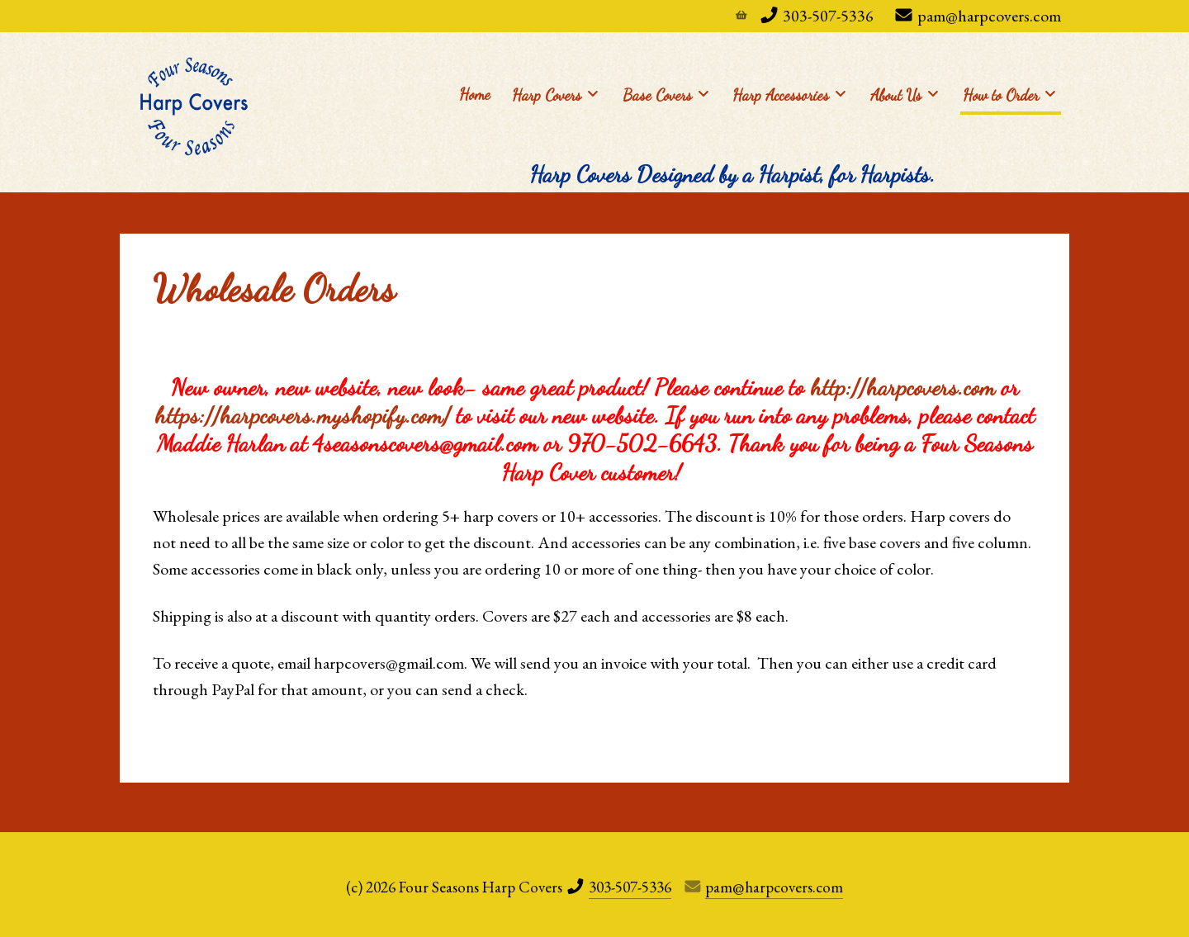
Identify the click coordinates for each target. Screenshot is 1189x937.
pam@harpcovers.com (989, 15)
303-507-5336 (828, 15)
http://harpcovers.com (902, 387)
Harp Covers (555, 94)
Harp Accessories (789, 94)
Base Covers (665, 94)
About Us (904, 94)
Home (474, 94)
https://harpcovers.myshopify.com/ (302, 415)
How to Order (1009, 94)
